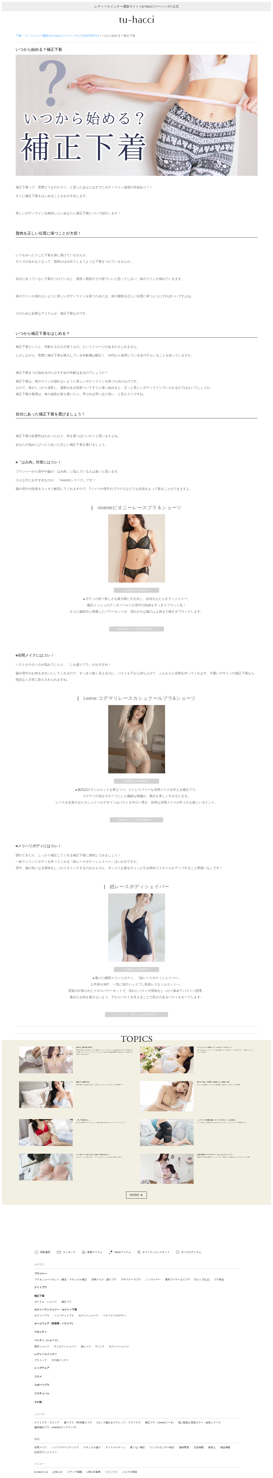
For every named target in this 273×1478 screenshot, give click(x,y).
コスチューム (41, 1387)
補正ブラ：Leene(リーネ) (159, 1414)
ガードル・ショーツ (45, 1308)
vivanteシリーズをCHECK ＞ (136, 633)
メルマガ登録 (129, 1464)
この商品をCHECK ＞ (136, 594)
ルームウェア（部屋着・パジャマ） (54, 1327)
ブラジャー (40, 1283)
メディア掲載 (74, 1464)
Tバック (100, 1346)
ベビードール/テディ (114, 1320)
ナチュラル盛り (92, 1439)
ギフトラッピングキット (156, 1262)
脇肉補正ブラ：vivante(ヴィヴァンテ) (55, 1419)
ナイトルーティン (115, 1439)
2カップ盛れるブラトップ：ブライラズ (118, 1414)
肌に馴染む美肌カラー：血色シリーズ (199, 1414)
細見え (212, 1439)
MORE (134, 1205)
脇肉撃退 (184, 1439)
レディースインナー (45, 1354)
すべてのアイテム (191, 1262)
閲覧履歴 (45, 1262)
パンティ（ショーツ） (46, 1341)
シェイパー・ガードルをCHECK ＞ (136, 1019)
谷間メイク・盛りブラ (103, 1288)
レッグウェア (41, 1366)
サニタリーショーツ (65, 1346)
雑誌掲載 (225, 1439)
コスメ (38, 1373)
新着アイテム (94, 1262)
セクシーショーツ (88, 1320)
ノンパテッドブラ (64, 1320)
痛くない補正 (137, 1439)
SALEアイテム (123, 1262)
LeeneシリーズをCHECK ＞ (136, 824)
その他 (38, 1395)
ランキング (69, 1262)
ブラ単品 (219, 1288)
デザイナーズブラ (131, 1288)
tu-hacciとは (41, 1464)
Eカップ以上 (202, 1288)
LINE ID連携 (93, 1464)
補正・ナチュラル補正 (74, 1288)
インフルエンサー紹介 (162, 1439)
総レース (86, 1346)
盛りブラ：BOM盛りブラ (78, 1414)
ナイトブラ (40, 1295)
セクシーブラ (41, 1320)
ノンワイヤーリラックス (65, 1439)
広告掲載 (199, 1439)
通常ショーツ (41, 1346)
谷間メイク (40, 1439)
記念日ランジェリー (45, 1444)
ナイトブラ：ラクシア (46, 1414)
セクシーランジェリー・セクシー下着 (55, 1315)
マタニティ (40, 1334)
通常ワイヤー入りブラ (177, 1288)
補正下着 (39, 1302)
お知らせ (58, 1464)
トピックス (111, 1464)
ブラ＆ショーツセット (46, 1288)
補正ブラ (66, 1308)
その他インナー (60, 1359)
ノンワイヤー (152, 1288)
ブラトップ (40, 1359)
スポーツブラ (41, 1380)
